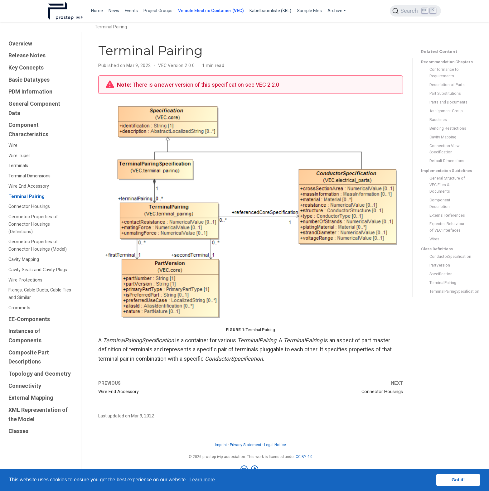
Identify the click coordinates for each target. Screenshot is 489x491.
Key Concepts (26, 67)
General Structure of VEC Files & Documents (447, 185)
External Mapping (30, 397)
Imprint (221, 445)
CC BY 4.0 (304, 457)
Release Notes (27, 55)
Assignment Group (446, 110)
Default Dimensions (446, 160)
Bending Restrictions (447, 128)
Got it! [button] (458, 479)
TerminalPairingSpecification (448, 291)
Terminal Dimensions (29, 176)
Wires (434, 239)
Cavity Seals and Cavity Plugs (37, 269)
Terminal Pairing (26, 196)
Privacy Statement (245, 445)
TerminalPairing (442, 282)
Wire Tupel (19, 155)
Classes (18, 431)
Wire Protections (25, 280)
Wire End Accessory (28, 186)
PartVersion (439, 265)
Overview (20, 43)
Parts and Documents (448, 102)
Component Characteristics (28, 129)
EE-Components (29, 319)
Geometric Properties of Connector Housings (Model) (37, 245)
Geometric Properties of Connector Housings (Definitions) (33, 224)
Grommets (19, 307)
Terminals (18, 165)
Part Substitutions (445, 93)
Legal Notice (275, 445)
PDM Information (30, 91)
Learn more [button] (202, 479)
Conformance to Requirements (444, 72)
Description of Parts (447, 84)
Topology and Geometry (39, 373)
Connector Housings (29, 206)
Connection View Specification (444, 149)
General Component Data (34, 108)
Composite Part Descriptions (28, 357)
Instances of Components (24, 336)
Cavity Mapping (23, 259)
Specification (441, 274)
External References (447, 215)
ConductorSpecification (448, 256)
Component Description (439, 203)
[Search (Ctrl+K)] (415, 11)
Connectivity (24, 386)
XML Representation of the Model (38, 414)
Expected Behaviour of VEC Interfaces (446, 227)
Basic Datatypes (29, 79)
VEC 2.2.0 (267, 84)
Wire (12, 145)
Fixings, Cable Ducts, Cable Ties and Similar (39, 293)
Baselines (438, 119)
